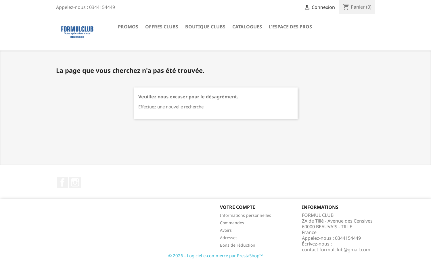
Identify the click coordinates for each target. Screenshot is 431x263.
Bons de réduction (237, 245)
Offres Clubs (161, 27)
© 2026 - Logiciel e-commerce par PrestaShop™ (215, 255)
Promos (128, 27)
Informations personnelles (245, 215)
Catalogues (247, 27)
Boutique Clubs (205, 27)
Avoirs (226, 230)
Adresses (228, 237)
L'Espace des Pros (290, 27)
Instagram (75, 182)
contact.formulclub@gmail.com (336, 249)
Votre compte (237, 207)
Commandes (232, 222)
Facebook (62, 182)
